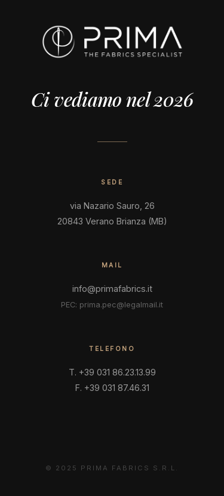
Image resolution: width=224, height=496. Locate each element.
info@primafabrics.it (112, 289)
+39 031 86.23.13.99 (117, 372)
